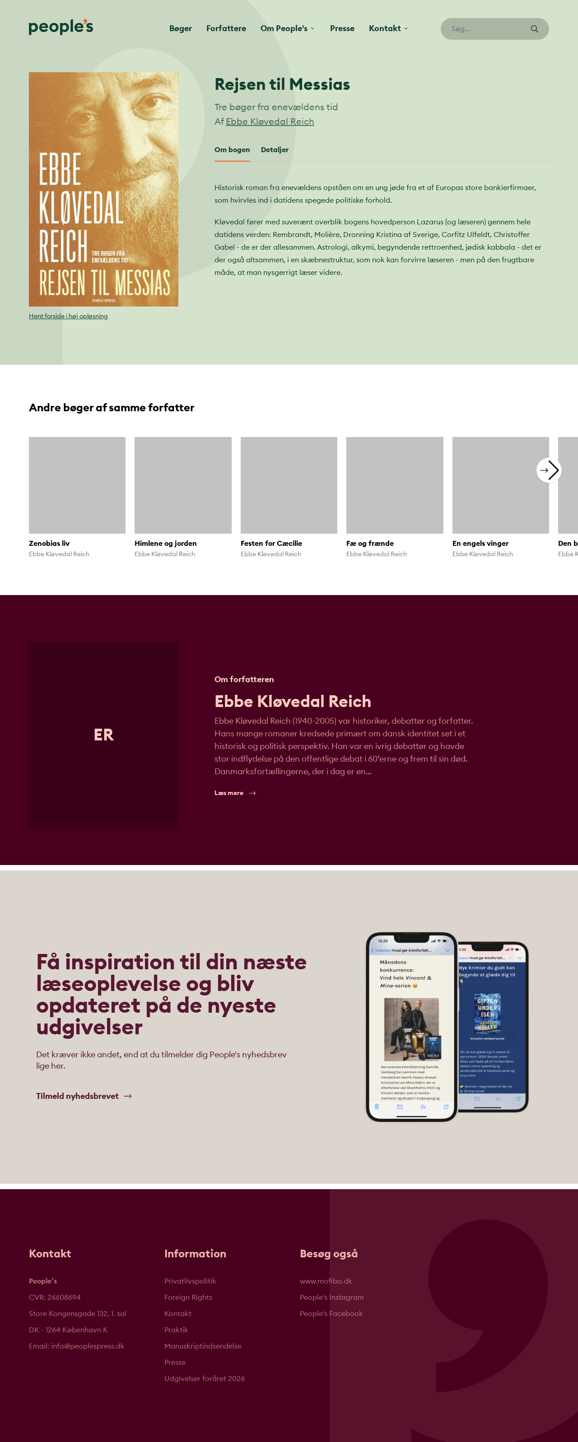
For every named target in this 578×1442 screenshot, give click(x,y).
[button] (549, 470)
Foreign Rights (188, 1297)
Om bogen (232, 150)
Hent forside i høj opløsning (68, 316)
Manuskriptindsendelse (203, 1346)
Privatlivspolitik (190, 1281)
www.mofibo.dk (326, 1281)
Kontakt (177, 1313)
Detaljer (275, 150)
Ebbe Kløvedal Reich (270, 121)
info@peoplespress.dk (88, 1346)
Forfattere (226, 28)
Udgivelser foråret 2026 (204, 1378)
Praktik (176, 1330)
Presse (342, 28)
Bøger (180, 28)
